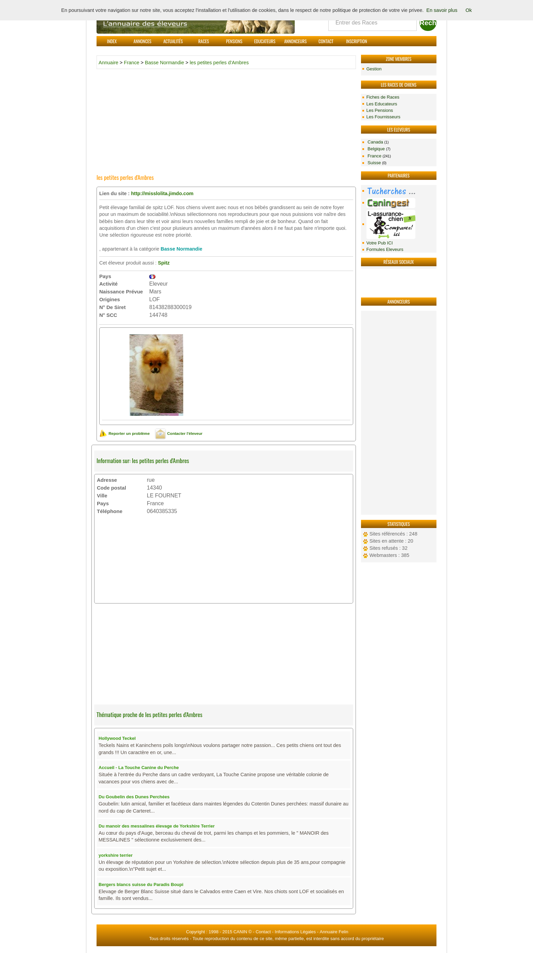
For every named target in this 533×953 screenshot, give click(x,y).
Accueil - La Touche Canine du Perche (139, 767)
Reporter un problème (124, 433)
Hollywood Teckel (117, 738)
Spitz (164, 263)
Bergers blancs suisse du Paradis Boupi (141, 884)
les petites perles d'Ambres (219, 62)
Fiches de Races (382, 97)
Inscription (356, 41)
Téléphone (109, 511)
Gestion (374, 68)
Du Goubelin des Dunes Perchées (134, 796)
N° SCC (108, 315)
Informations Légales (295, 931)
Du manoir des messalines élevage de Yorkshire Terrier (157, 826)
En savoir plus (441, 10)
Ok (468, 10)
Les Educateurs (381, 103)
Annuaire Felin (334, 931)
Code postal (111, 487)
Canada (377, 141)
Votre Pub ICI (379, 242)
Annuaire (108, 62)
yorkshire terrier (116, 855)
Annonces (142, 41)
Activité (108, 283)
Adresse (107, 479)
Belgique (378, 148)
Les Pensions (379, 110)
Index (112, 41)
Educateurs (265, 41)
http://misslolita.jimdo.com (162, 193)
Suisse (376, 162)
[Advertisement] (398, 413)
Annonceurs (295, 41)
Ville (102, 495)
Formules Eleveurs (384, 249)
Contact (326, 41)
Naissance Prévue (121, 291)
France (378, 155)
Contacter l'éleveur (178, 433)
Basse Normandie (164, 62)
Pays (105, 276)
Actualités (173, 41)
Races (203, 41)
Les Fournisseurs (383, 116)
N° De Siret (112, 307)
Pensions (234, 41)
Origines (109, 299)
